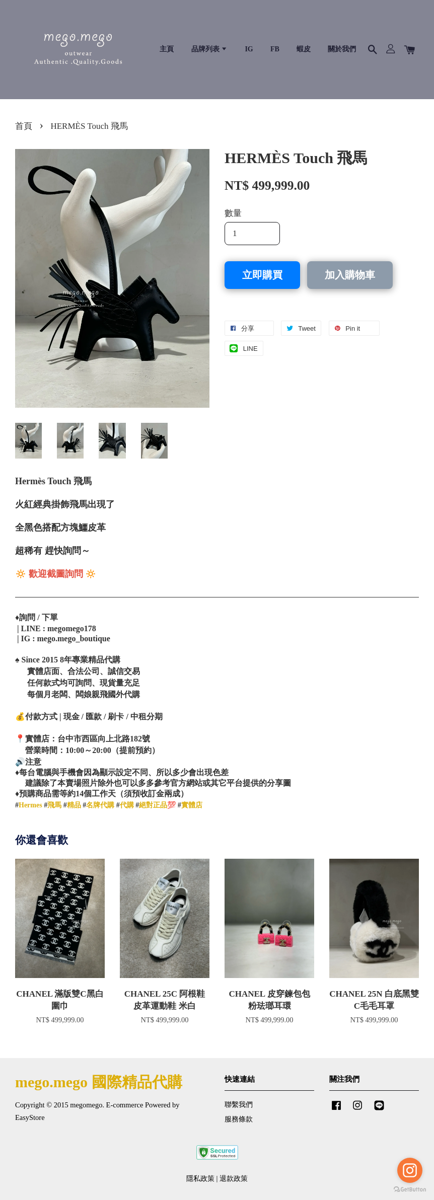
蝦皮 (304, 49)
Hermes (30, 805)
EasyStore (30, 1117)
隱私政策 (200, 1178)
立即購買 (262, 274)
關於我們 (342, 49)
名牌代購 (100, 805)
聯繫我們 (239, 1104)
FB (274, 49)
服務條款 (239, 1119)
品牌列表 (209, 49)
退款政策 (234, 1178)
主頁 (167, 49)
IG (249, 49)
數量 (233, 213)
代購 (127, 805)
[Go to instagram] (409, 1170)
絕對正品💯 (157, 805)
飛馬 (54, 805)
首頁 (23, 126)
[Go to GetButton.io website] (410, 1189)
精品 (74, 805)
